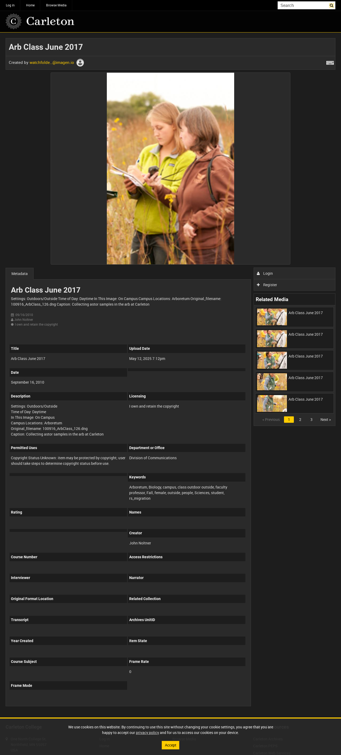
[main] (170, 375)
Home (30, 5)
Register (267, 284)
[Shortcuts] (330, 61)
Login (265, 273)
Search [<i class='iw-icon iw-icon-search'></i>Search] (332, 5)
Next (325, 419)
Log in (10, 5)
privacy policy (147, 732)
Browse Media (56, 5)
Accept (170, 745)
